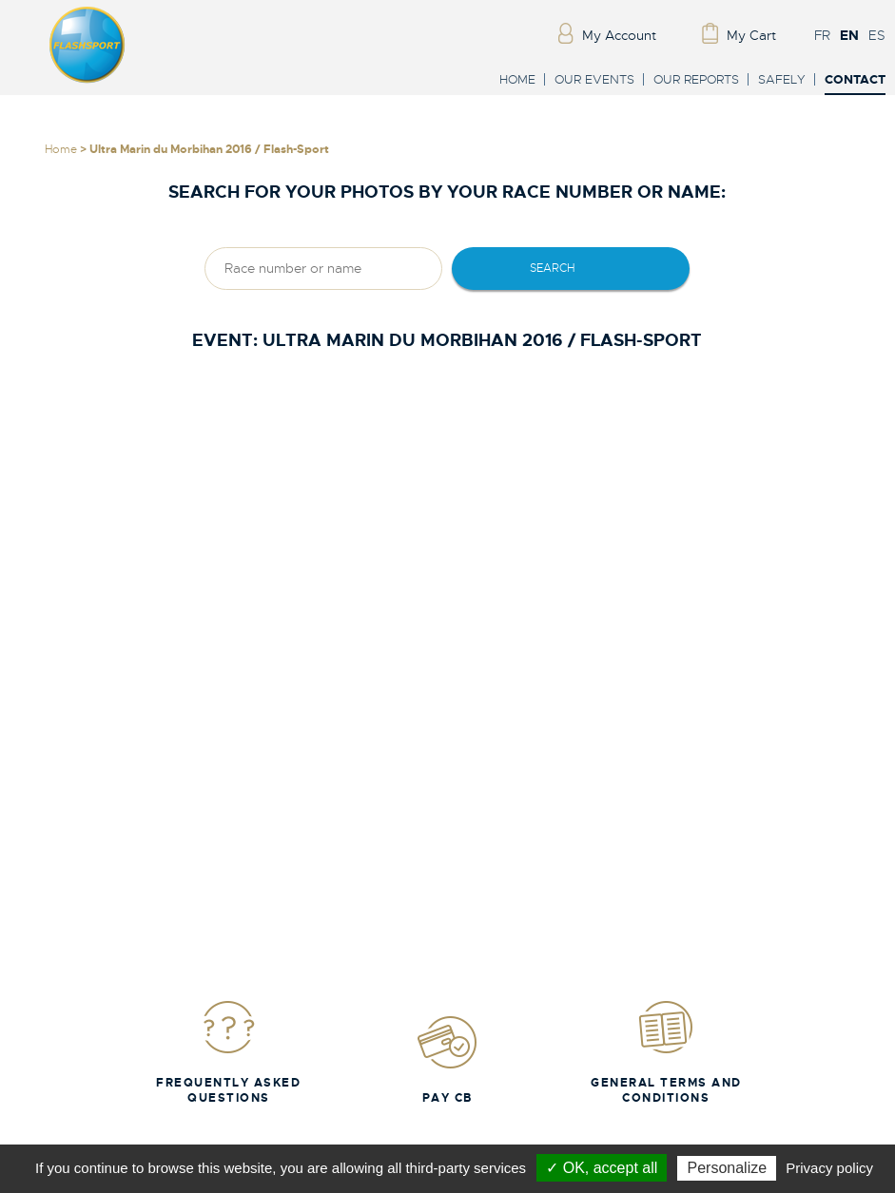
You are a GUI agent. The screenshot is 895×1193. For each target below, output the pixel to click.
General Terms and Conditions (666, 1052)
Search (552, 268)
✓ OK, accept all (601, 1168)
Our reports (696, 79)
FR (822, 35)
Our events (594, 79)
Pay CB (447, 1059)
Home (517, 79)
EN (849, 35)
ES (876, 35)
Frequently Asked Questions (228, 1052)
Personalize (727, 1168)
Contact (855, 80)
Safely (782, 79)
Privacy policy (829, 1168)
